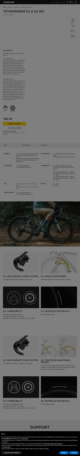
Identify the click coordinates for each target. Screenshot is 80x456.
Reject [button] (64, 452)
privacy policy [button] (6, 447)
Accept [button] (74, 452)
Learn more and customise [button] (11, 452)
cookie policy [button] (24, 438)
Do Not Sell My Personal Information (52, 443)
